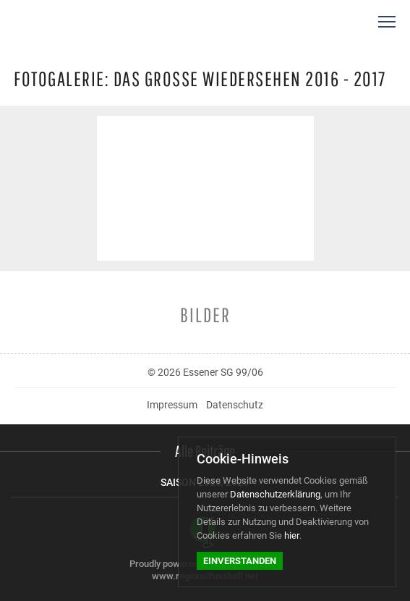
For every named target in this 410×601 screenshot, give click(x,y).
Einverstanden (239, 560)
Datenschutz (234, 405)
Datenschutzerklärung (275, 494)
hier (291, 535)
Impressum (172, 405)
